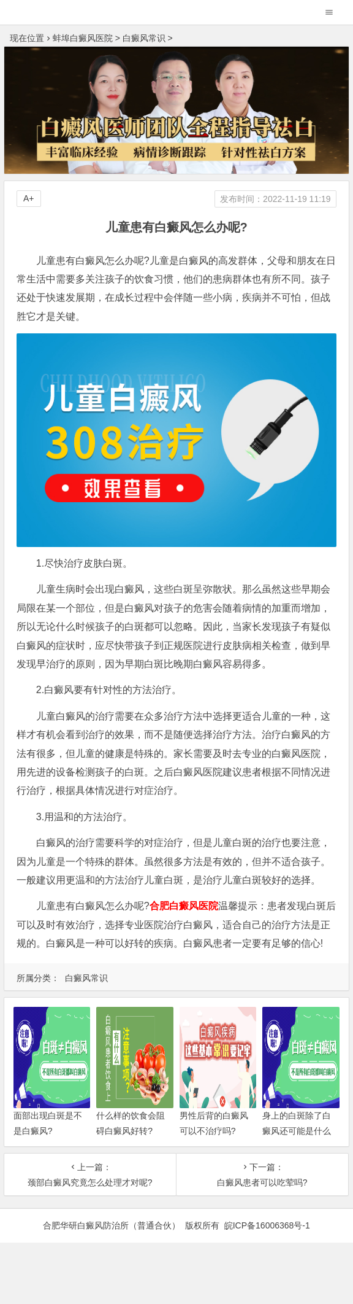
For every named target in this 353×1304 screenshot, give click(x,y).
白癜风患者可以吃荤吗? (262, 1182)
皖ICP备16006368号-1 (267, 1225)
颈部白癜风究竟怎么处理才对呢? (90, 1182)
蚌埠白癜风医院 (83, 38)
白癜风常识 (144, 38)
